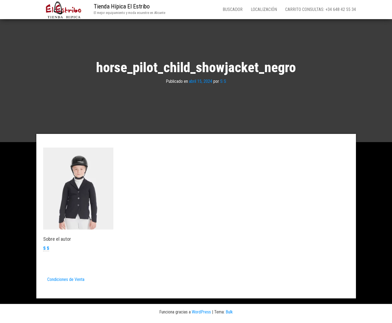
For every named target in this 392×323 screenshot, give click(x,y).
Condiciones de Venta (65, 279)
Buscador (233, 9)
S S (223, 81)
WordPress (201, 312)
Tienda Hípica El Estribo (122, 6)
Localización (264, 9)
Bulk (229, 312)
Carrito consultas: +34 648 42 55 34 (320, 9)
